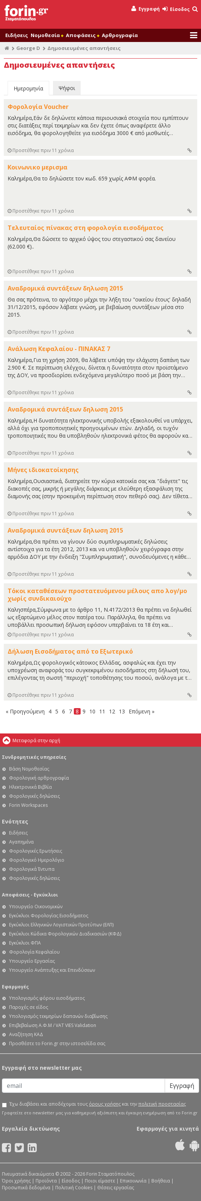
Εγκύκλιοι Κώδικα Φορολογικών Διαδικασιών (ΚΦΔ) (65, 934)
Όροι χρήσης (16, 1181)
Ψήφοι (67, 88)
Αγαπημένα (21, 842)
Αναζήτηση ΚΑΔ (26, 1034)
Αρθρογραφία (120, 35)
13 (122, 711)
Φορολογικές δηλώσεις (34, 796)
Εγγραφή (145, 9)
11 (102, 711)
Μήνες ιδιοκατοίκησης (43, 470)
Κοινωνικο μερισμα (37, 167)
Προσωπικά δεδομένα (26, 1187)
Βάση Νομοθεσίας (29, 769)
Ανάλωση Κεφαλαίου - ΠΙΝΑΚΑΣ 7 (59, 349)
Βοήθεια (160, 1181)
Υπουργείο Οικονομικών (35, 906)
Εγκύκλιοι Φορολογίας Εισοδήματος (48, 915)
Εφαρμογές (15, 986)
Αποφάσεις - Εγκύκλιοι (30, 895)
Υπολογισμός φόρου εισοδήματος (47, 998)
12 (112, 711)
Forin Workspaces (28, 805)
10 (92, 711)
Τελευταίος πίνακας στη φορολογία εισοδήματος (86, 227)
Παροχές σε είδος (28, 1007)
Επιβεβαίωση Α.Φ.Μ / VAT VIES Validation (52, 1025)
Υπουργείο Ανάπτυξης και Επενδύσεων (52, 970)
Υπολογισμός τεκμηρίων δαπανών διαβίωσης (58, 1016)
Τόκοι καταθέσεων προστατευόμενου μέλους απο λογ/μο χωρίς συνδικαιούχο (97, 594)
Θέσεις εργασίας (115, 1187)
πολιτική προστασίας (162, 1104)
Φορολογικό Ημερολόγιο (36, 860)
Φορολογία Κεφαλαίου (34, 952)
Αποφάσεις (82, 35)
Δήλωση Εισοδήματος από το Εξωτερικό (70, 651)
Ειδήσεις (16, 35)
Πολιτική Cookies (73, 1187)
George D (28, 48)
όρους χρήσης (105, 1104)
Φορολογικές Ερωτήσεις (35, 851)
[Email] (83, 1085)
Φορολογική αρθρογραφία (39, 778)
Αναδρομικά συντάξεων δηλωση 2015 (65, 288)
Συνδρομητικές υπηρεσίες (34, 757)
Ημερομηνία (28, 88)
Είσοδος (176, 9)
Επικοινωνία (133, 1181)
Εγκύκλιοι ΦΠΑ (25, 943)
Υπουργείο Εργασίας (32, 961)
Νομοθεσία (47, 35)
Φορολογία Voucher (38, 106)
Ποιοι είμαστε (100, 1181)
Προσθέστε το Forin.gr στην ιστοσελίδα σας (57, 1043)
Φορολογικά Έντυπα (32, 869)
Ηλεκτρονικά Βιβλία (30, 787)
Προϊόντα (46, 1181)
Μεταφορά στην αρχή (36, 740)
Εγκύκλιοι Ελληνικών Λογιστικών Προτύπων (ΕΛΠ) (61, 924)
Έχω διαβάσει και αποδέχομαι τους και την (97, 1104)
